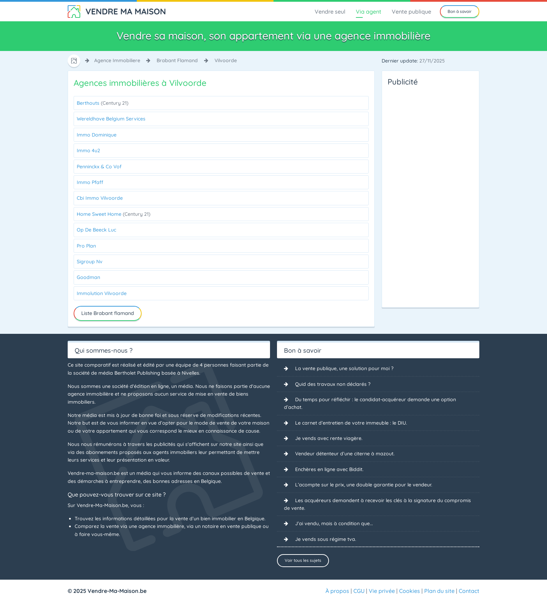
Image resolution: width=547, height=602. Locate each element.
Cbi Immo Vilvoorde (100, 198)
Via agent (368, 11)
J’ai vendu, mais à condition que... (334, 523)
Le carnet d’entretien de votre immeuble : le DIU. (351, 423)
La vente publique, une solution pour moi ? (344, 368)
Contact (469, 590)
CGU (359, 590)
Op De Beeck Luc (96, 230)
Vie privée (382, 590)
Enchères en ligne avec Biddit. (329, 469)
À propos (337, 590)
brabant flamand (177, 60)
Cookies (409, 590)
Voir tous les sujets (303, 560)
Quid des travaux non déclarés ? (332, 384)
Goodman (88, 277)
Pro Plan (86, 246)
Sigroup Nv (90, 261)
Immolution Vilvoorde (102, 293)
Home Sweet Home (113, 214)
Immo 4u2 (88, 150)
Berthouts (102, 103)
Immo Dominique (97, 135)
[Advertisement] (415, 195)
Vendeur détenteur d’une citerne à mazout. (345, 453)
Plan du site (439, 590)
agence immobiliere (117, 60)
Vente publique (411, 11)
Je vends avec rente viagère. (328, 438)
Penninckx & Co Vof (99, 166)
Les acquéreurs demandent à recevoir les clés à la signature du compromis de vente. (377, 504)
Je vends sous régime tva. (325, 539)
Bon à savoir (460, 11)
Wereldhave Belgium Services (111, 119)
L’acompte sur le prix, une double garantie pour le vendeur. (363, 485)
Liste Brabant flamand (107, 313)
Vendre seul (330, 11)
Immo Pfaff (90, 182)
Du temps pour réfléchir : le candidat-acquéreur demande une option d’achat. (370, 403)
